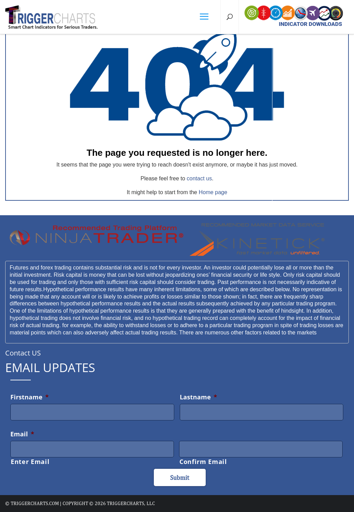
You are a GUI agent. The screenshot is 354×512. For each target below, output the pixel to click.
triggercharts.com (35, 503)
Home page (213, 192)
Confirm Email (203, 461)
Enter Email (30, 461)
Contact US (23, 353)
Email (22, 434)
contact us (199, 178)
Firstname (29, 397)
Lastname (198, 397)
